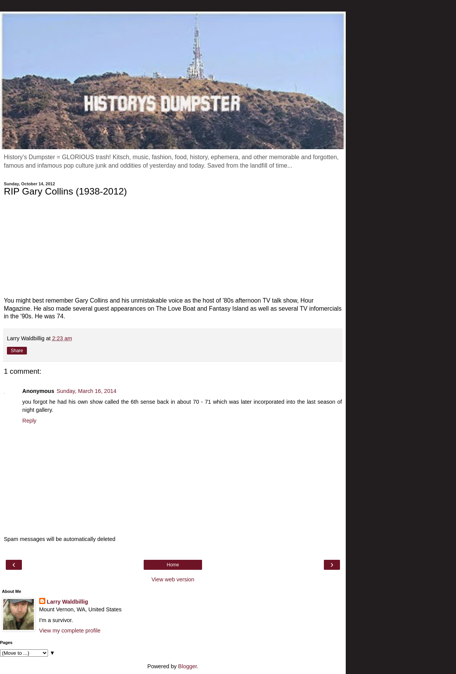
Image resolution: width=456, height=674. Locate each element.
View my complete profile (70, 630)
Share (17, 350)
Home (173, 564)
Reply (29, 421)
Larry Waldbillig (67, 602)
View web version (172, 579)
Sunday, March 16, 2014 (86, 391)
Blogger (187, 666)
